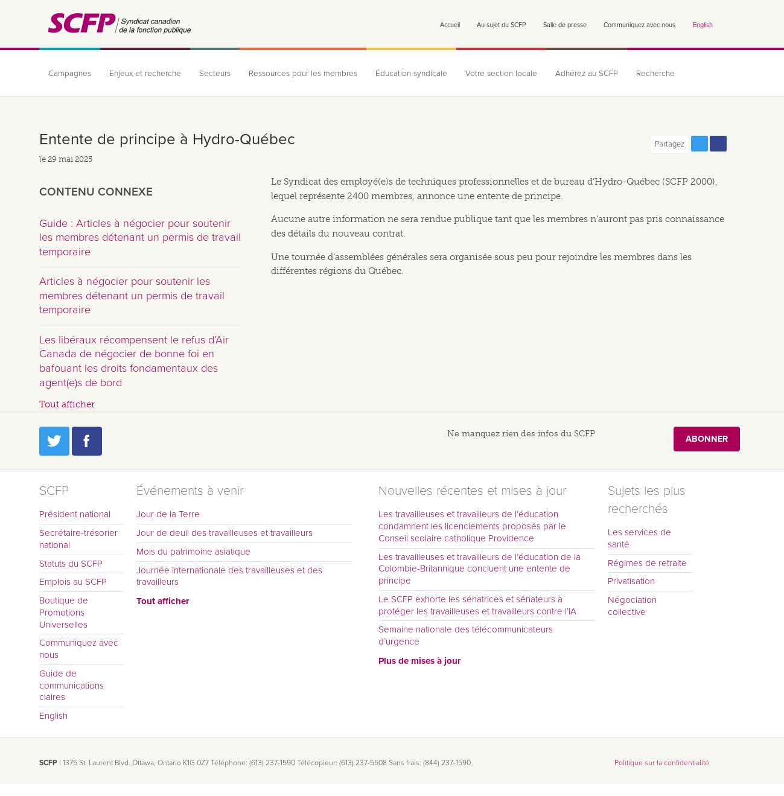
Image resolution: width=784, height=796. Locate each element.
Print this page (736, 143)
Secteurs (215, 73)
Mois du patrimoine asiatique (193, 551)
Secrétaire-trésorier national (78, 538)
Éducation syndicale (411, 73)
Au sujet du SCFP (501, 25)
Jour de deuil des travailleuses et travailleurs (224, 532)
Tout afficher (67, 404)
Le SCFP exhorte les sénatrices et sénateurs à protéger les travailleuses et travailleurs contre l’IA (477, 605)
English (703, 25)
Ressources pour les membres (303, 73)
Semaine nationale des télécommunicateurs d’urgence (465, 635)
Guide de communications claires (71, 685)
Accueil (450, 25)
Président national (74, 514)
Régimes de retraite (647, 563)
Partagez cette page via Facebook (718, 143)
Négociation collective (632, 605)
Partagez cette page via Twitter (699, 143)
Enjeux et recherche (145, 73)
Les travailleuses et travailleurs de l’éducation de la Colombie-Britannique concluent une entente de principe (479, 569)
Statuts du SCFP (71, 563)
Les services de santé (639, 538)
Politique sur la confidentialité (661, 763)
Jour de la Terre (168, 514)
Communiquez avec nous (639, 25)
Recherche (655, 73)
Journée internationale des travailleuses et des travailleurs (229, 576)
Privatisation (631, 581)
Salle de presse (565, 25)
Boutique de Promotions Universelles (63, 612)
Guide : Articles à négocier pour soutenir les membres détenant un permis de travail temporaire (140, 237)
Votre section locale (501, 73)
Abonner (707, 439)
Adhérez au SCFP (586, 73)
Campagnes (69, 73)
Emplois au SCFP (73, 581)
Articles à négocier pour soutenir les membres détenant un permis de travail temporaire (132, 295)
